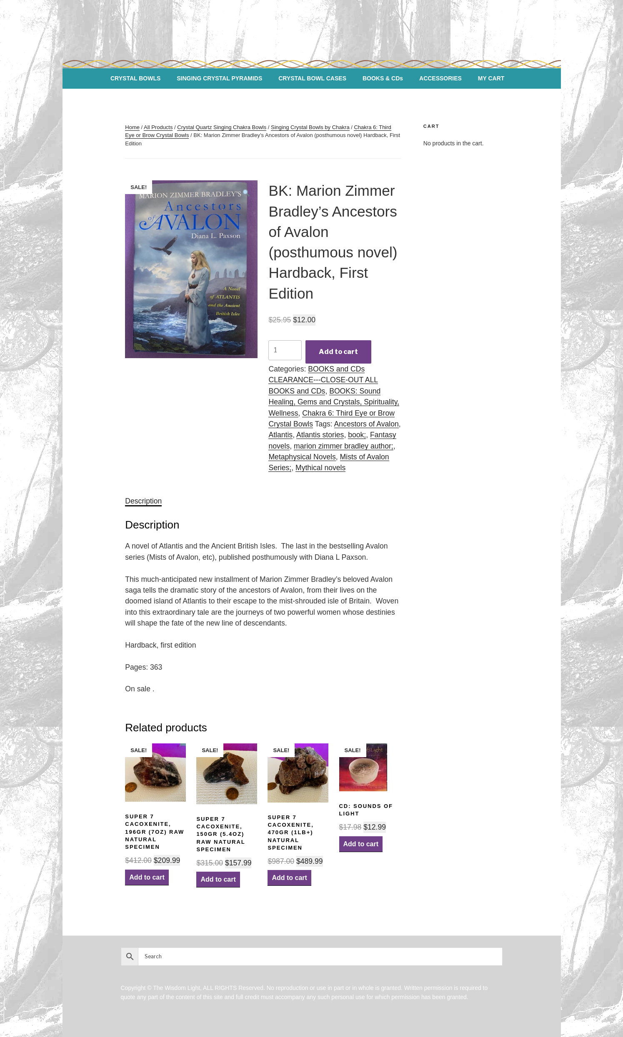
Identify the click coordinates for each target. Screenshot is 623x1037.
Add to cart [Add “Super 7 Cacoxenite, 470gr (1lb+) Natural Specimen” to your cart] (289, 877)
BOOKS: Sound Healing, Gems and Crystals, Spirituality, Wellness (333, 402)
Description (143, 501)
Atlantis (280, 435)
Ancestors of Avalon (366, 424)
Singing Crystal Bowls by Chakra (310, 127)
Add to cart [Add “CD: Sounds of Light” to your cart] (360, 844)
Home (132, 127)
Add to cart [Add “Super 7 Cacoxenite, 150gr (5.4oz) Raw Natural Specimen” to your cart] (217, 879)
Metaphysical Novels (301, 457)
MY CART (491, 78)
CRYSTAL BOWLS (135, 78)
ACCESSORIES (440, 78)
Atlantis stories (320, 435)
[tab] (143, 501)
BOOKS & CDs (383, 78)
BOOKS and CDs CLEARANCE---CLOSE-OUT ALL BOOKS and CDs (323, 380)
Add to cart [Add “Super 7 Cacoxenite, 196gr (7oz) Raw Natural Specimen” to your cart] (146, 877)
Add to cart (338, 352)
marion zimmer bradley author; (343, 446)
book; (357, 435)
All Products (158, 127)
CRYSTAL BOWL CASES (312, 78)
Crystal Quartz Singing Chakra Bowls (221, 127)
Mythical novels (320, 468)
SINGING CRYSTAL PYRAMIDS (219, 78)
